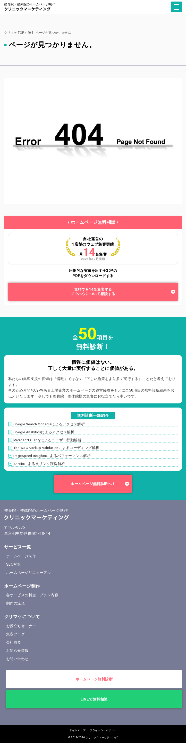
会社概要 (13, 642)
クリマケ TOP (14, 32)
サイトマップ (78, 730)
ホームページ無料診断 (94, 679)
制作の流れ (15, 603)
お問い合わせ (17, 659)
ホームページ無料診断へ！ (93, 484)
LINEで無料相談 (94, 699)
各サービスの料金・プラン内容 (32, 595)
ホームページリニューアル (28, 573)
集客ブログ (15, 634)
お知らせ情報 (17, 651)
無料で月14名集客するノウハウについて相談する (93, 291)
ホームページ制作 (21, 556)
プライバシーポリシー (103, 730)
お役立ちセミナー (21, 626)
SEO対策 (13, 564)
